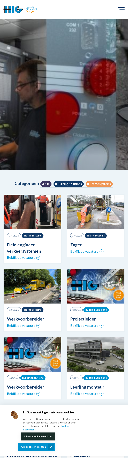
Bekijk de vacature (21, 257)
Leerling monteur (87, 386)
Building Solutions (69, 184)
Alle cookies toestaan (33, 446)
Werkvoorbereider (25, 318)
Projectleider (83, 318)
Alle (47, 184)
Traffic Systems (100, 184)
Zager (76, 244)
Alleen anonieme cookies (38, 436)
